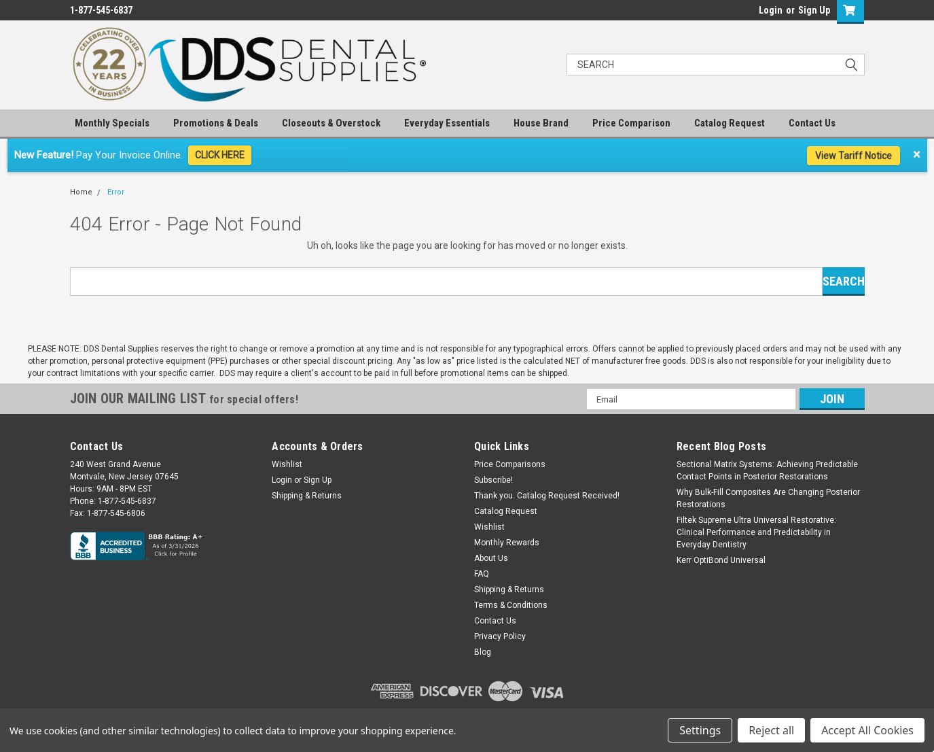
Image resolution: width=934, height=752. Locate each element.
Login (771, 10)
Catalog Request (729, 123)
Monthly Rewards (506, 542)
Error (115, 192)
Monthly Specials (112, 123)
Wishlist (287, 464)
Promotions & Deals (215, 123)
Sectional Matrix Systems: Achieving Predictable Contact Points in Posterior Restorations (767, 470)
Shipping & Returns (307, 495)
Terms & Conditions (510, 605)
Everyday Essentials (447, 123)
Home (81, 192)
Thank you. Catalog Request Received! (546, 495)
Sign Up (814, 10)
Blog (482, 652)
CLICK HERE (220, 155)
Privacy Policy (500, 636)
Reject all (771, 730)
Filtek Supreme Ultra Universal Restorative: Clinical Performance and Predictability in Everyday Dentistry (756, 532)
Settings (700, 730)
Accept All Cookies (867, 730)
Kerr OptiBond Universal (721, 560)
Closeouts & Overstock (331, 123)
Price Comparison (631, 123)
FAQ (481, 574)
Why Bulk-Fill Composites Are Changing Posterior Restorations (768, 498)
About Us (491, 558)
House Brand (541, 123)
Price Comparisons (509, 464)
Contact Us (812, 123)
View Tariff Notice (853, 155)
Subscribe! (493, 480)
